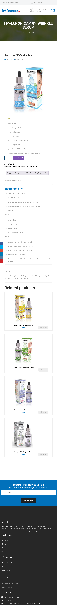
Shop (3, 548)
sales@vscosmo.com (12, 597)
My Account (38, 3)
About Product (28, 173)
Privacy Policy (5, 570)
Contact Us (4, 578)
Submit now (28, 501)
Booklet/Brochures (9, 583)
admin (7, 59)
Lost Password (6, 588)
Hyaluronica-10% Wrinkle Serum (19, 55)
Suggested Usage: (13, 173)
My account (5, 540)
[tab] (14, 173)
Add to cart (18, 158)
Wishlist (3, 552)
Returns (3, 574)
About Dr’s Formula (7, 562)
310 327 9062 (9, 600)
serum (35, 166)
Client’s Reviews (6, 566)
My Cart (3, 544)
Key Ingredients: (41, 173)
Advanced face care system (22, 166)
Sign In (38, 11)
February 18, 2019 (20, 59)
